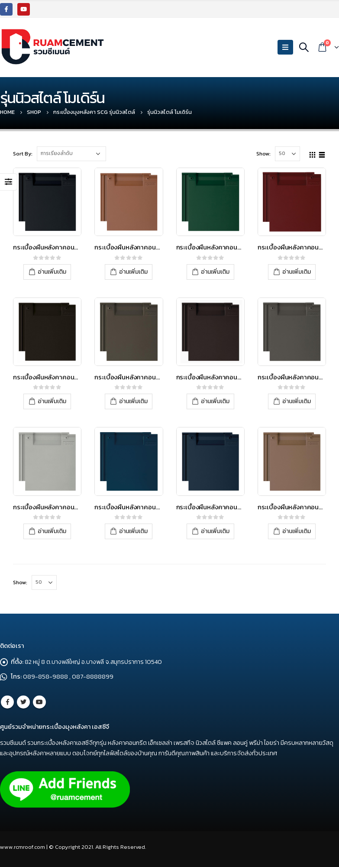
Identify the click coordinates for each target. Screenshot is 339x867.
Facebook (7, 702)
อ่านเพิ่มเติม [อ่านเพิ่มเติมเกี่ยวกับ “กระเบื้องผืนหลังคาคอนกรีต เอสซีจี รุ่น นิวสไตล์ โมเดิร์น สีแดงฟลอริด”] (296, 271)
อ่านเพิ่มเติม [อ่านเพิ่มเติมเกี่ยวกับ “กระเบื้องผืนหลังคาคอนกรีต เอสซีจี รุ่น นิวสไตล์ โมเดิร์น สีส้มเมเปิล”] (133, 271)
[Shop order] (71, 153)
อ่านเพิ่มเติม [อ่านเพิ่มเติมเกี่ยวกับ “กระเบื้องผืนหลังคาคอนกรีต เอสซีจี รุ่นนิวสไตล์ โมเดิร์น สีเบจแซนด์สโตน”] (296, 531)
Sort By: (22, 154)
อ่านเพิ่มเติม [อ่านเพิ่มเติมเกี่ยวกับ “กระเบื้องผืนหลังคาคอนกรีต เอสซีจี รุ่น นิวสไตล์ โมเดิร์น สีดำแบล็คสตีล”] (52, 271)
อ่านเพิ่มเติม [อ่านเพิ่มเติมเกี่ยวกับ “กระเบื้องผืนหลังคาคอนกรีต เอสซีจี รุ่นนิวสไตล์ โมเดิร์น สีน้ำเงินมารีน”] (215, 531)
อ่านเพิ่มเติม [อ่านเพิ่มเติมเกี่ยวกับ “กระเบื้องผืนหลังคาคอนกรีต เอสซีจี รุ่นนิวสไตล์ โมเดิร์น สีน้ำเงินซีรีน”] (133, 531)
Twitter (23, 702)
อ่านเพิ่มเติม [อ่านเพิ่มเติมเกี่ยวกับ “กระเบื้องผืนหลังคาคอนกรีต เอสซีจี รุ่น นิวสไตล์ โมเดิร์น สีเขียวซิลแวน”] (215, 271)
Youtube (39, 702)
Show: (263, 154)
